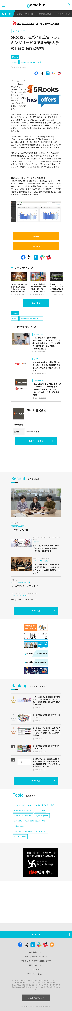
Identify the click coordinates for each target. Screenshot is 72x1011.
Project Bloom (19, 867)
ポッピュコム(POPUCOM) (23, 856)
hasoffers (36, 246)
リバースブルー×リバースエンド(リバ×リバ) (29, 862)
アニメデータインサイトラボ (44, 846)
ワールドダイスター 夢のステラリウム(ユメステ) (30, 872)
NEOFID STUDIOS (20, 877)
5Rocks (14, 62)
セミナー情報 (63, 13)
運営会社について (36, 960)
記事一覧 (6, 13)
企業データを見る (36, 451)
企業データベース (24, 13)
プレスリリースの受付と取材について (36, 969)
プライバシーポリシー (36, 982)
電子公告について (36, 973)
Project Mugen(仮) (41, 856)
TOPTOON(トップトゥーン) (23, 851)
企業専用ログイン (36, 1006)
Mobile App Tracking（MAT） (31, 62)
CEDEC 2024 (41, 851)
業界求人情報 (45, 13)
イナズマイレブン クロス (22, 846)
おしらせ (36, 978)
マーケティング (19, 31)
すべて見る (35, 303)
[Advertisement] (28, 313)
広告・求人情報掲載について (36, 964)
